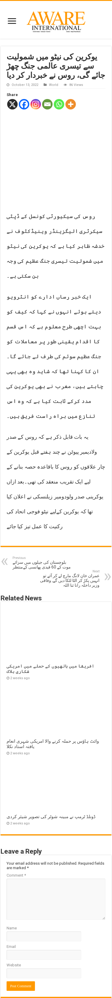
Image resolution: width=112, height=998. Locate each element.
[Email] (47, 104)
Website (14, 922)
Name (12, 885)
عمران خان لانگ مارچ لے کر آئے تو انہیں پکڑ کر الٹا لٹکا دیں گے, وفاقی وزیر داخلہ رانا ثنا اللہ (68, 536)
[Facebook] (24, 104)
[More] (70, 104)
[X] (12, 104)
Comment (16, 833)
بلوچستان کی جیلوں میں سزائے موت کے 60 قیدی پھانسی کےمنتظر (43, 520)
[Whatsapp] (59, 104)
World (53, 85)
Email (11, 904)
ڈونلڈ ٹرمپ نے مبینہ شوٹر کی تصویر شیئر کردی (51, 774)
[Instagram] (35, 104)
